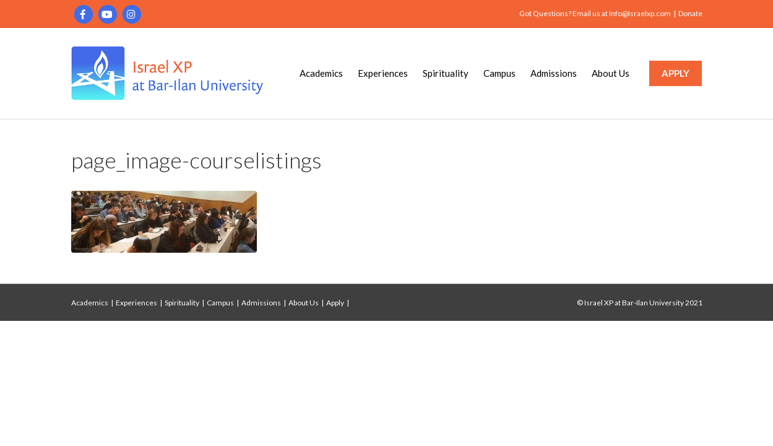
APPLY (675, 73)
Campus (499, 73)
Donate (690, 13)
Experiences (383, 73)
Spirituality (446, 73)
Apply (335, 302)
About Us (610, 73)
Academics (321, 73)
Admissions (553, 73)
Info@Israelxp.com (640, 13)
